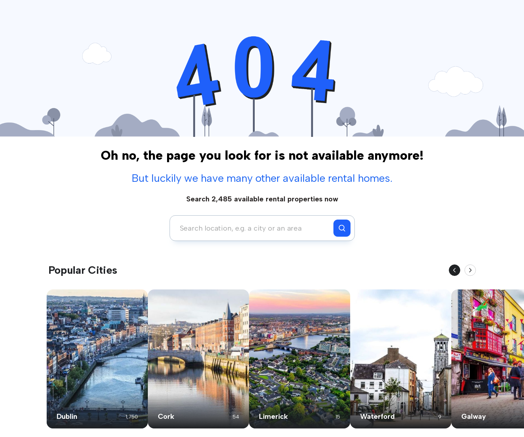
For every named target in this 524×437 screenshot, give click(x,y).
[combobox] (253, 228)
